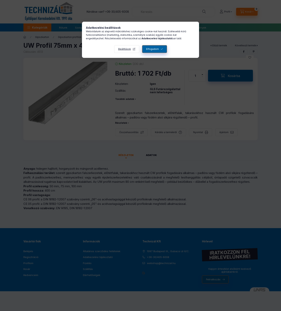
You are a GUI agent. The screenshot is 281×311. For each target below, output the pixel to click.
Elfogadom (152, 49)
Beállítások (124, 49)
